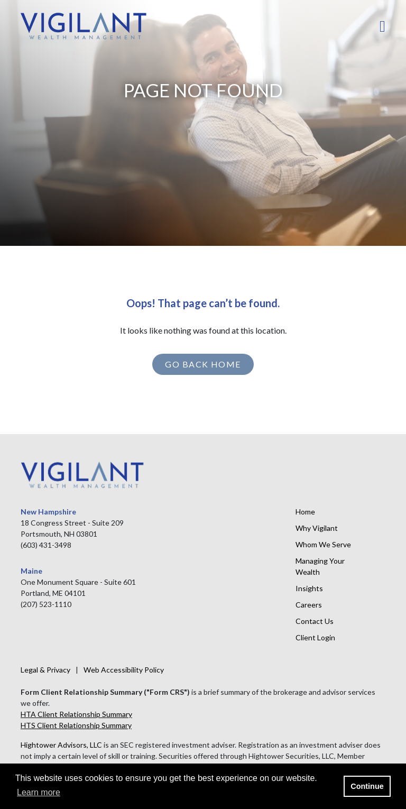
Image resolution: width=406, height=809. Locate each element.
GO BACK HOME (203, 364)
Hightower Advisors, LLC (61, 744)
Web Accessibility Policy (124, 669)
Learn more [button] (38, 792)
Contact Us (315, 621)
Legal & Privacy (45, 669)
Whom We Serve (323, 544)
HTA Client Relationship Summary (76, 714)
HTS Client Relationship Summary (76, 725)
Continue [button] (366, 786)
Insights (309, 588)
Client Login (315, 637)
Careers (309, 604)
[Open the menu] (382, 26)
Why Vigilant (317, 527)
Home (305, 511)
